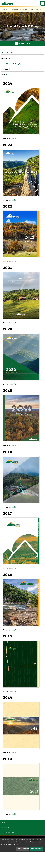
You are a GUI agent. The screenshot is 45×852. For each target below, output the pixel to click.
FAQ (3, 74)
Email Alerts (7, 823)
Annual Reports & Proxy (10, 64)
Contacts (4, 69)
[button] (42, 3)
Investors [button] (22, 43)
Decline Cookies (23, 848)
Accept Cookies (36, 848)
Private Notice (35, 840)
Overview (4, 58)
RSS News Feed (9, 832)
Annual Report (8, 138)
